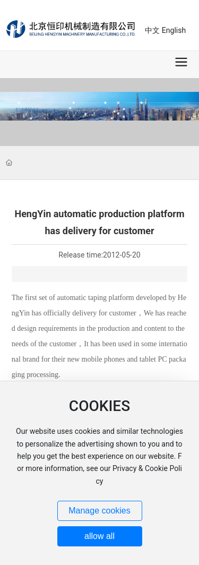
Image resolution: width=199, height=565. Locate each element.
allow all (99, 536)
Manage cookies (99, 510)
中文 (152, 30)
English (174, 30)
